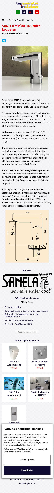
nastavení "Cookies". (22, 452)
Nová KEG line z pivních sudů (18, 320)
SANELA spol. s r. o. (27, 297)
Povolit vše (27, 470)
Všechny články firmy (27, 332)
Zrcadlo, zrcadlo (12, 307)
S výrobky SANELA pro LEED (17, 324)
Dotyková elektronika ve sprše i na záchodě (25, 311)
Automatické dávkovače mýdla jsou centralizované (21, 315)
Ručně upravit (27, 459)
